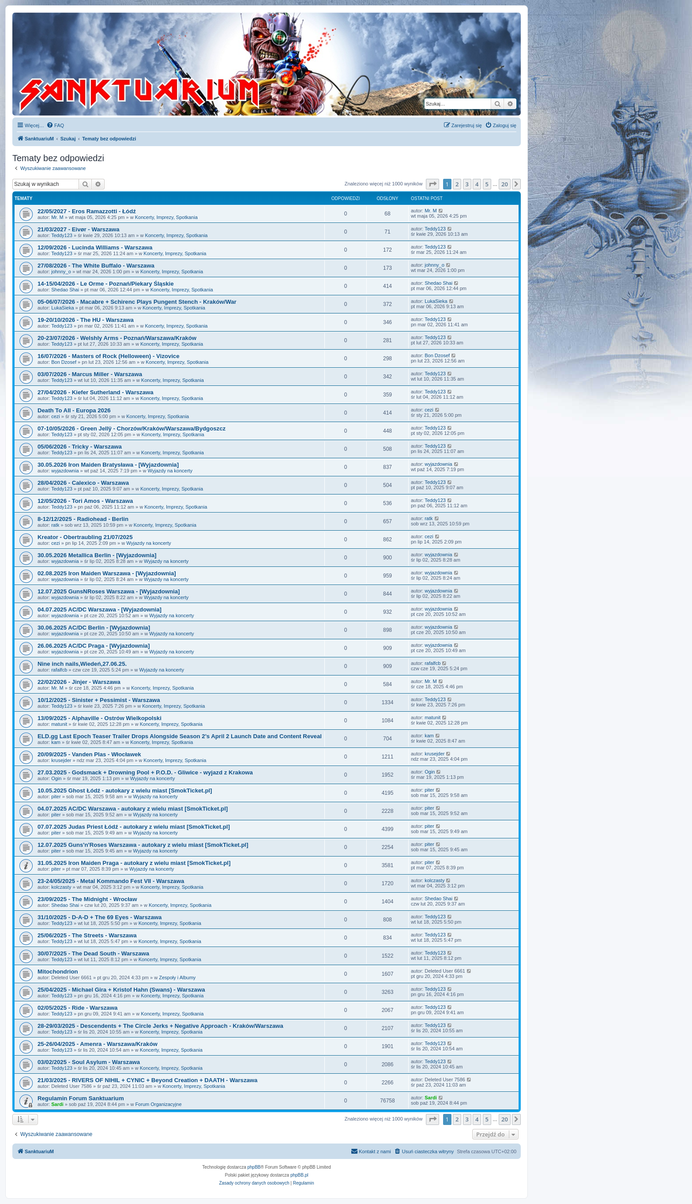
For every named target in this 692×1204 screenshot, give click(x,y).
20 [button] (504, 184)
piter (55, 796)
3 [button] (467, 184)
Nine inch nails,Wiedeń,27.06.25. (82, 664)
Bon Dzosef (63, 362)
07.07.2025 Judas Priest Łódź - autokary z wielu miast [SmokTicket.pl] (134, 826)
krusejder (61, 760)
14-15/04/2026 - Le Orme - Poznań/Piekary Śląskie (106, 283)
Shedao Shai (65, 289)
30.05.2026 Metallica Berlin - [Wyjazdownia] (97, 555)
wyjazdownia (65, 470)
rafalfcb (59, 669)
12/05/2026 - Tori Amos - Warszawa (85, 501)
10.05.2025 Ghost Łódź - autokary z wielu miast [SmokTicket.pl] (125, 790)
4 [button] (476, 184)
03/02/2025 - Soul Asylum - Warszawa (89, 1062)
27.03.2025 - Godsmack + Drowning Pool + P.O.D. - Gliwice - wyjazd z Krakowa (145, 772)
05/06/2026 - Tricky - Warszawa (80, 446)
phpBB (254, 1167)
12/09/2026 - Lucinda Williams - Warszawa (95, 247)
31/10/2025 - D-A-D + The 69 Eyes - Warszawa (100, 917)
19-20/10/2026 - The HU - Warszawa (86, 320)
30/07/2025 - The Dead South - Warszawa (93, 953)
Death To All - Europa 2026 (74, 410)
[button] (432, 184)
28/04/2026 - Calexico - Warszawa (83, 482)
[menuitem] (55, 125)
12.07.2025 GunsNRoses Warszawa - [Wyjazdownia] (109, 591)
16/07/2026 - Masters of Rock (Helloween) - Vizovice (109, 356)
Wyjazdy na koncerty (170, 470)
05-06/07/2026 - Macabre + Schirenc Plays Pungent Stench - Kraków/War (137, 301)
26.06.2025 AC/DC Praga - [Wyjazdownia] (94, 645)
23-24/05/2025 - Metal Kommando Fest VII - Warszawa (111, 881)
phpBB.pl (299, 1175)
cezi (55, 416)
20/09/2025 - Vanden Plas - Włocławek (89, 754)
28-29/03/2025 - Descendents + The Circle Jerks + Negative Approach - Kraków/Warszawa (160, 1026)
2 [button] (457, 184)
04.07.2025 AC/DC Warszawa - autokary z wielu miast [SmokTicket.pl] (133, 808)
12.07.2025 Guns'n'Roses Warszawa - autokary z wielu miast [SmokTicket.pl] (143, 845)
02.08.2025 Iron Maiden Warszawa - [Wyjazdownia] (107, 573)
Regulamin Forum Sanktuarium (81, 1098)
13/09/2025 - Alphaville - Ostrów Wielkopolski (100, 718)
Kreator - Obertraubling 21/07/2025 (85, 537)
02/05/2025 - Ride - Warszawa (77, 1007)
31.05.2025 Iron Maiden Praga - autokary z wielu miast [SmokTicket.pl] (134, 863)
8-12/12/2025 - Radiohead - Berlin (83, 519)
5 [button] (487, 184)
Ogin (56, 778)
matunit (59, 724)
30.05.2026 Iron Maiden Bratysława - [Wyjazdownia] (108, 464)
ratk (55, 525)
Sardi (57, 1104)
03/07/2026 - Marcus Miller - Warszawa (90, 374)
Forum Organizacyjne (158, 1104)
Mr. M (57, 217)
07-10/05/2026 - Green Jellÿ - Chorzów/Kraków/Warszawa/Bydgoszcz (132, 428)
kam (55, 742)
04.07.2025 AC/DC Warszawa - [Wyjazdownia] (100, 609)
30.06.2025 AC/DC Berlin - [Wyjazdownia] (94, 627)
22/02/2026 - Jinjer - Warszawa (79, 682)
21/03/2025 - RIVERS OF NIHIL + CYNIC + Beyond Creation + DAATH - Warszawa (147, 1080)
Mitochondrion (58, 971)
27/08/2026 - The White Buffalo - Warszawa (96, 265)
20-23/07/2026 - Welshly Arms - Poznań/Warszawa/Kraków (117, 338)
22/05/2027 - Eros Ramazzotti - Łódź (87, 211)
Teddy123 (61, 235)
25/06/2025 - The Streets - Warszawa (87, 935)
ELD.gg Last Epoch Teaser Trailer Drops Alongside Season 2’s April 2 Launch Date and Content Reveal (180, 736)
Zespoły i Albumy (177, 977)
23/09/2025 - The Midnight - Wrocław (87, 899)
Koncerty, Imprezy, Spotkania (166, 217)
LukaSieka (62, 307)
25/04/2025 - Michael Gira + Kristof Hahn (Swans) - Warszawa (121, 989)
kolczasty (61, 887)
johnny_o (61, 271)
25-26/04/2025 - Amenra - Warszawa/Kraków (98, 1044)
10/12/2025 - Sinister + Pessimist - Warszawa (99, 700)
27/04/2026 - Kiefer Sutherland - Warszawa (96, 392)
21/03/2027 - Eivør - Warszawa (79, 229)
